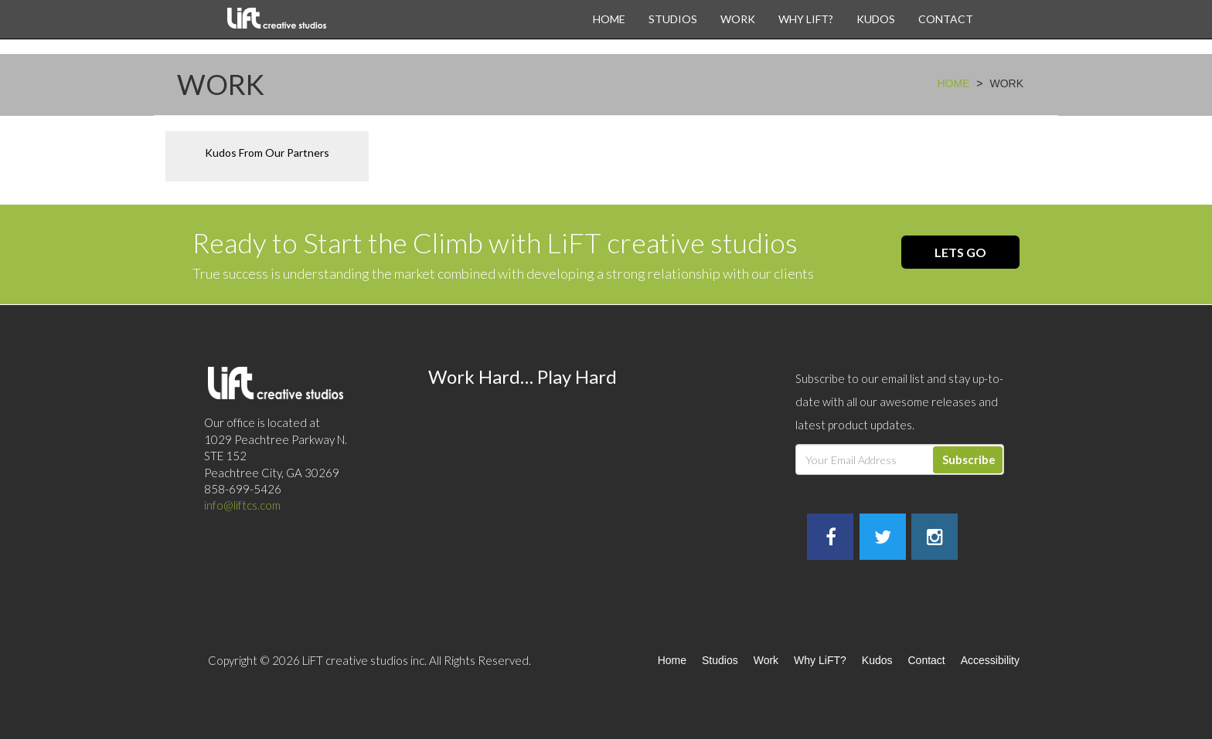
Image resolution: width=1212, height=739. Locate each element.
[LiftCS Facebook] (831, 539)
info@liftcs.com (242, 505)
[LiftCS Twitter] (882, 539)
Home (609, 18)
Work (737, 18)
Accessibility (990, 660)
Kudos (875, 18)
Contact (945, 18)
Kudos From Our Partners (267, 152)
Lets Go (960, 252)
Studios (673, 18)
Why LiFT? (805, 18)
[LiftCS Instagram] (935, 539)
